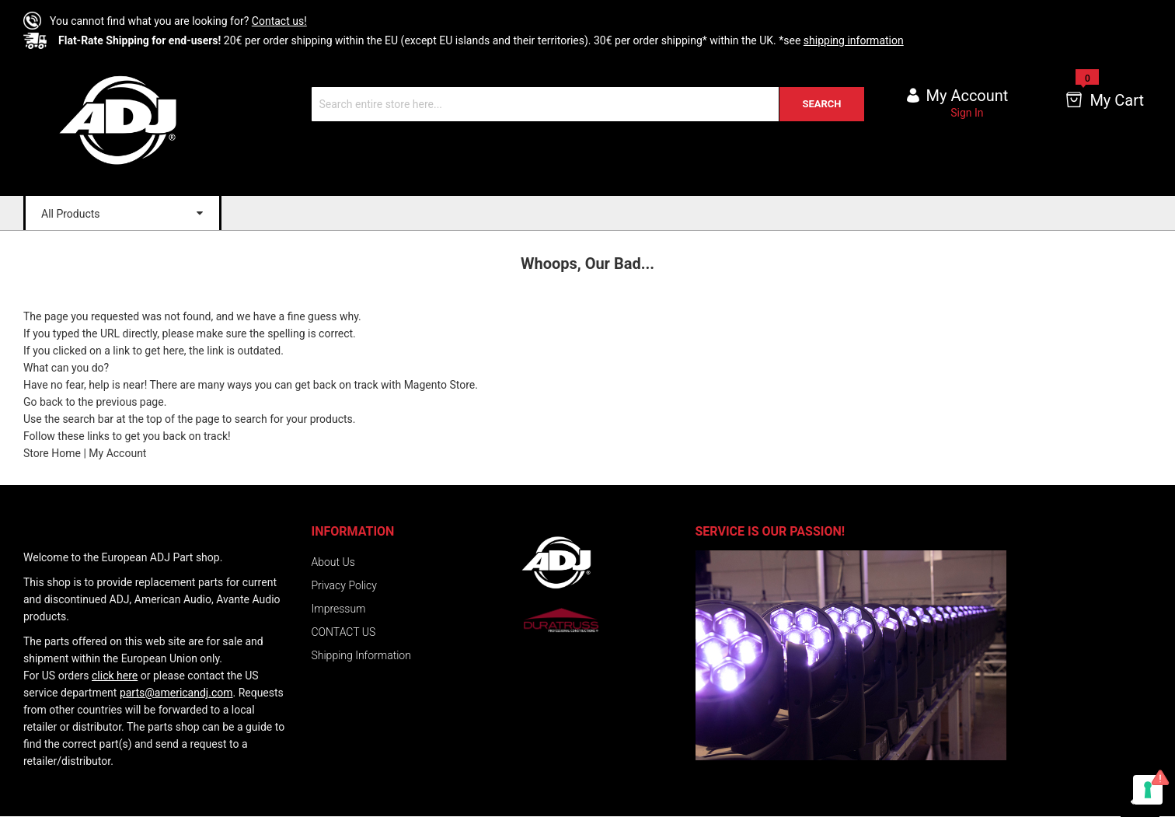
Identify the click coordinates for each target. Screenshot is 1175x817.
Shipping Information (361, 655)
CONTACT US (344, 632)
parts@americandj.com (176, 692)
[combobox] (588, 104)
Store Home (52, 453)
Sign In (966, 112)
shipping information (854, 40)
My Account (117, 453)
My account (967, 95)
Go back (43, 402)
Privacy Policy (344, 585)
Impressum (339, 608)
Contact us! (279, 21)
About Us (333, 562)
